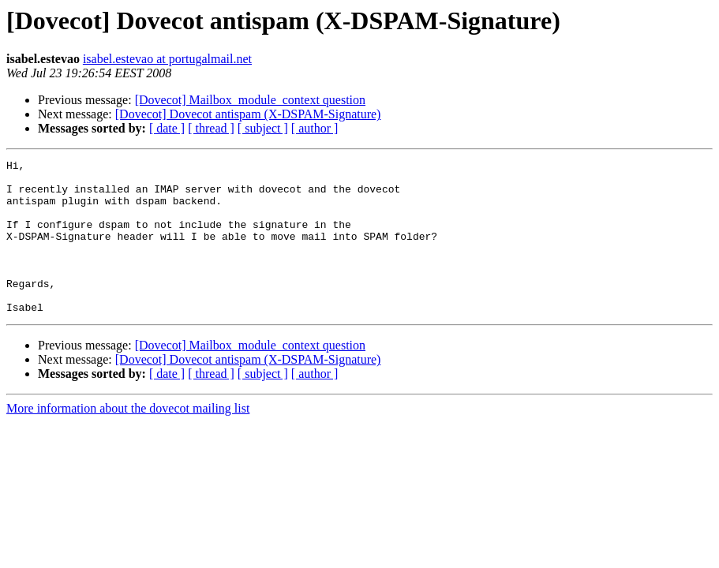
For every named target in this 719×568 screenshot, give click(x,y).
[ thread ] (211, 128)
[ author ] (315, 128)
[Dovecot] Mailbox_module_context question (250, 99)
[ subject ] (263, 128)
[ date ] (167, 128)
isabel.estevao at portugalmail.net (167, 58)
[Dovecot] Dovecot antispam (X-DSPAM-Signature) (248, 114)
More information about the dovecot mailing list (127, 439)
